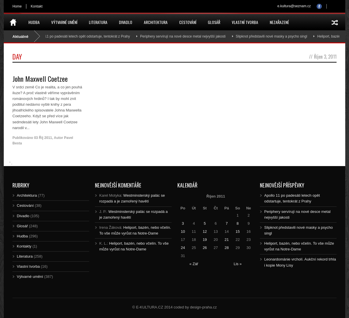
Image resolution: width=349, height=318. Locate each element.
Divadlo (125, 22)
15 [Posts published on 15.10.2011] (238, 231)
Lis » (237, 264)
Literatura (98, 22)
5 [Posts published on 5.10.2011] (205, 223)
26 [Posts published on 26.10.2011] (205, 248)
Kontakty (24, 246)
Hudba (34, 22)
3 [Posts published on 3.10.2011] (183, 223)
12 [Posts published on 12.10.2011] (205, 231)
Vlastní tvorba (245, 22)
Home (17, 6)
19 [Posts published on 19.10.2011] (205, 239)
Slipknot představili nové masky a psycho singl (274, 36)
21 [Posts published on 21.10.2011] (227, 239)
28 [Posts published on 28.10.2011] (227, 248)
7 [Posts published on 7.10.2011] (227, 223)
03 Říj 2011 (43, 138)
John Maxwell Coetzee (40, 78)
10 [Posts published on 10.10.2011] (183, 231)
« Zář (194, 264)
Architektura (156, 22)
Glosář (214, 22)
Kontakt (37, 6)
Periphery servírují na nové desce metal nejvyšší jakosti (185, 36)
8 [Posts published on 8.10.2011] (238, 223)
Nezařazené (279, 22)
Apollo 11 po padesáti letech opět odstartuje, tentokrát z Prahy (85, 36)
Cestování (187, 22)
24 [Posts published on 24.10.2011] (183, 248)
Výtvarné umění (64, 22)
